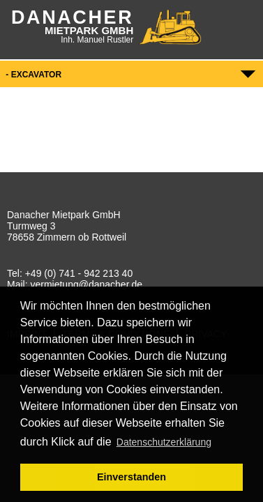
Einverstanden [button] (131, 476)
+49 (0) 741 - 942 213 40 (79, 273)
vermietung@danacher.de (86, 284)
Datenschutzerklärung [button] (164, 442)
